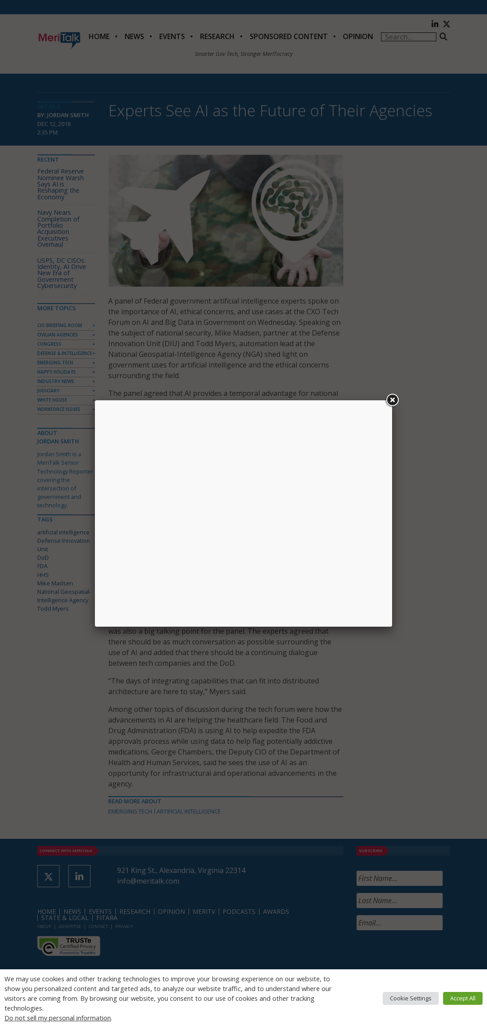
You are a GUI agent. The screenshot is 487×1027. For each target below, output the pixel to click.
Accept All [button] (462, 998)
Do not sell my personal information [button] (57, 1017)
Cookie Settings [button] (411, 998)
